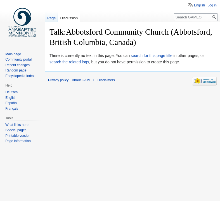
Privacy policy (58, 80)
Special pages (15, 130)
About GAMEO (83, 80)
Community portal (18, 59)
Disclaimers (106, 80)
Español (11, 103)
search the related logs (69, 62)
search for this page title (151, 55)
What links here (17, 125)
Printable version (17, 136)
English (199, 5)
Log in (212, 5)
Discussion (69, 18)
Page (51, 18)
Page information (18, 141)
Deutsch (11, 92)
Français (11, 109)
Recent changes (17, 65)
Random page (15, 70)
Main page (13, 54)
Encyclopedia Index (19, 76)
